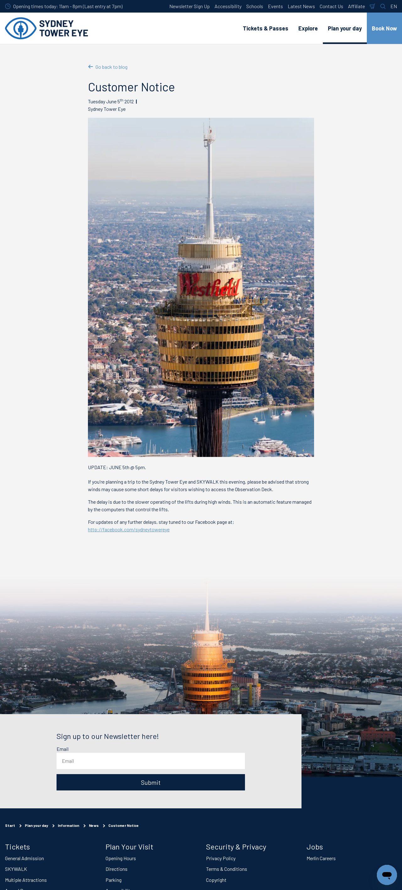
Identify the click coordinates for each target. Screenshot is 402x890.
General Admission (24, 858)
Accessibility (228, 6)
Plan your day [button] (345, 28)
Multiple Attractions (26, 879)
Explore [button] (308, 28)
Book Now (384, 28)
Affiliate (356, 6)
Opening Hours (121, 858)
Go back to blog (108, 67)
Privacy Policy (221, 858)
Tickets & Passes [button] (265, 28)
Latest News (301, 6)
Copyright (216, 879)
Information (68, 825)
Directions (117, 869)
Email (62, 749)
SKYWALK (16, 869)
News (94, 825)
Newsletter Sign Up (189, 6)
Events (275, 6)
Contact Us (331, 6)
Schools (254, 6)
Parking (114, 879)
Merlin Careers (321, 858)
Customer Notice (123, 825)
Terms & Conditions (226, 869)
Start (10, 825)
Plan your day (36, 825)
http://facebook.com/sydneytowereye (129, 529)
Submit (150, 782)
